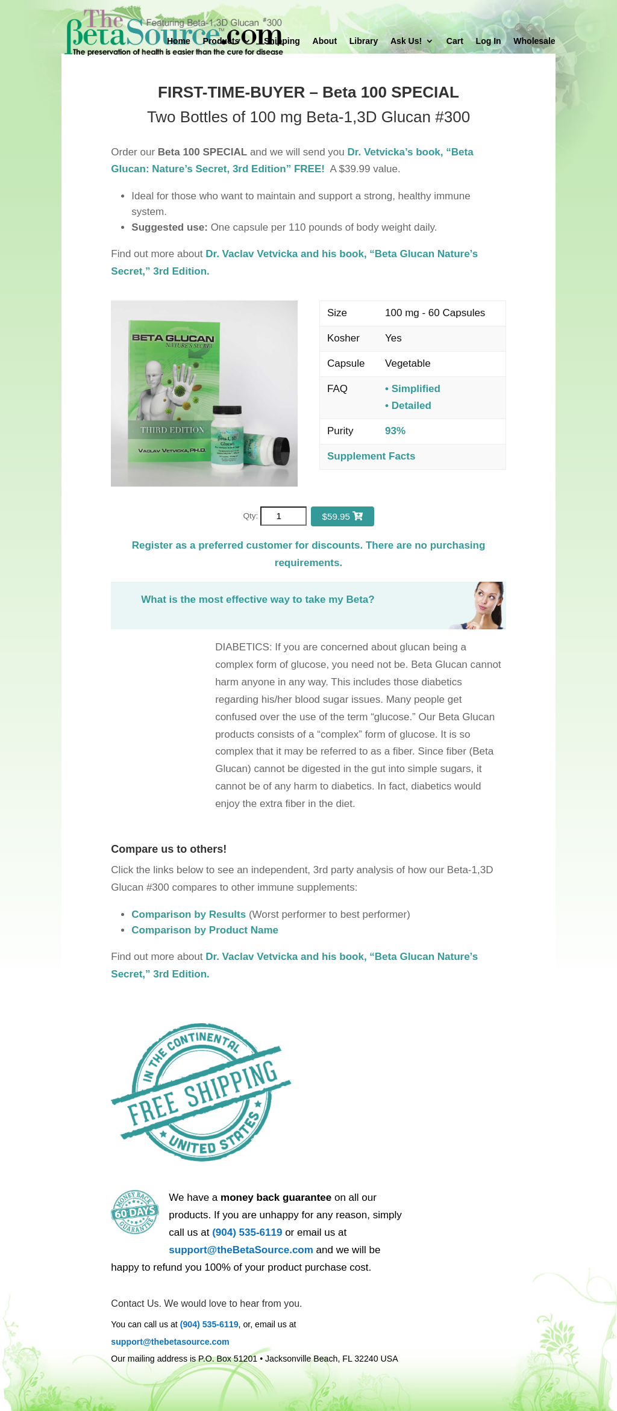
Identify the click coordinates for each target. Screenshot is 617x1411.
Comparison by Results (188, 914)
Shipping (282, 41)
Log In (488, 41)
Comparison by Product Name (204, 930)
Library (363, 41)
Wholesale (534, 41)
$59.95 (342, 516)
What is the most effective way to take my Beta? (257, 599)
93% (395, 431)
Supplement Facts (371, 456)
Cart (454, 41)
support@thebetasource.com (170, 1342)
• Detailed (408, 405)
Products (221, 41)
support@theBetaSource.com (241, 1250)
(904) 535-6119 (247, 1232)
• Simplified (412, 388)
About (325, 41)
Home (178, 41)
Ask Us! (406, 41)
